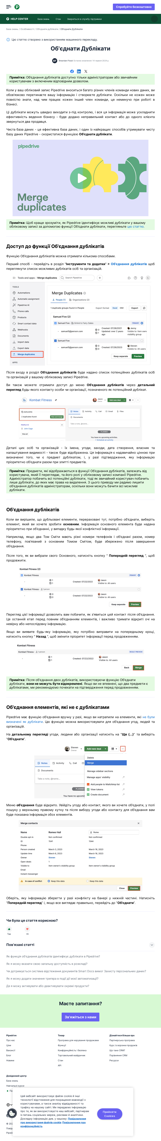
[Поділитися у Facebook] (72, 72)
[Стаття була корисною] (9, 929)
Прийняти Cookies (110, 1114)
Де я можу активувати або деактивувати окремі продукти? (47, 986)
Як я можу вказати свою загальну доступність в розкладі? (46, 963)
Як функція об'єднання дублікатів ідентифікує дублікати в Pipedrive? (53, 956)
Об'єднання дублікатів (129, 264)
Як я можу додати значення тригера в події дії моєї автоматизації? (52, 978)
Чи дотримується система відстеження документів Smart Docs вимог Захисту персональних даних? (76, 971)
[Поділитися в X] (86, 72)
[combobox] (9, 1107)
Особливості (27, 29)
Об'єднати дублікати (47, 29)
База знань (12, 29)
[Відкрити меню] (8, 6)
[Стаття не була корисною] (27, 929)
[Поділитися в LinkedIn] (79, 72)
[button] (12, 1113)
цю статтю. (136, 226)
